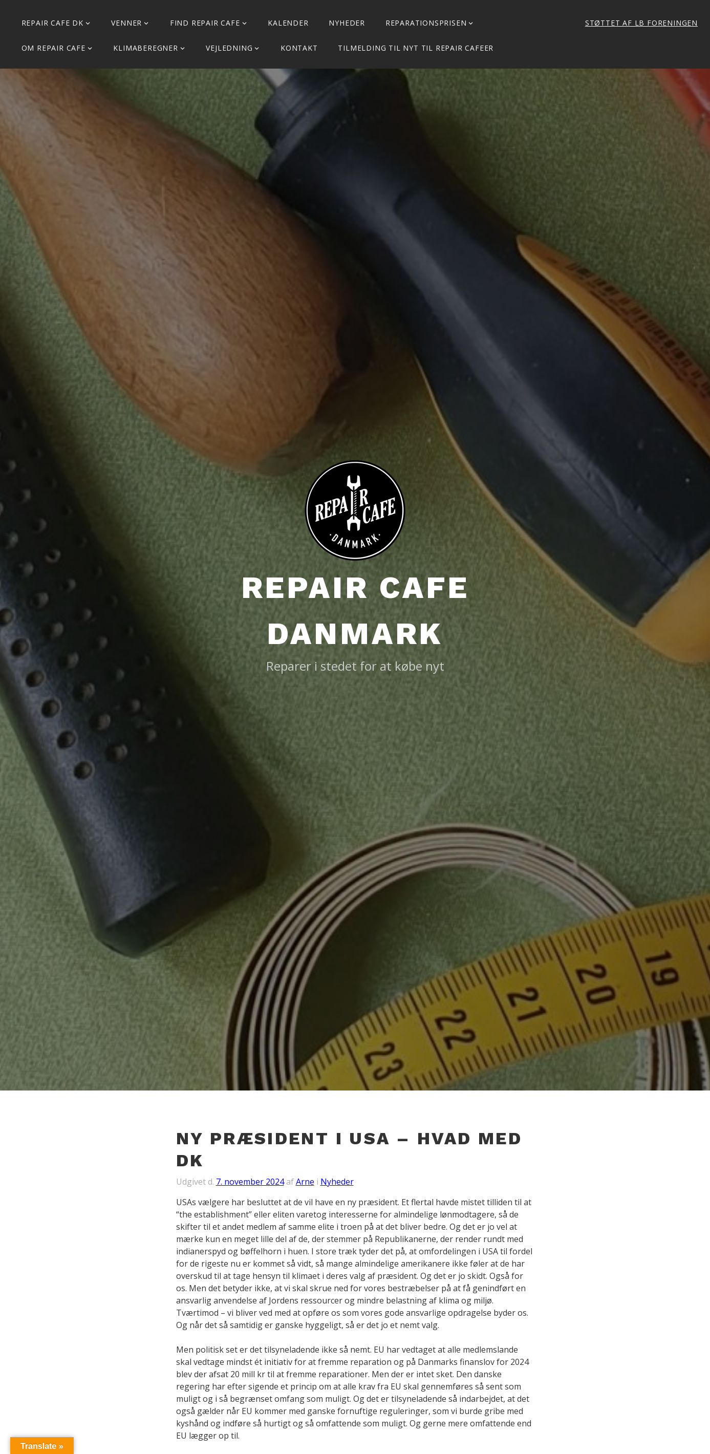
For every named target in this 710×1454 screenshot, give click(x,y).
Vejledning (229, 48)
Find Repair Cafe (205, 23)
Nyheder (347, 23)
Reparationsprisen (426, 23)
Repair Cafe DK (52, 23)
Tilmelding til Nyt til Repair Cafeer (415, 48)
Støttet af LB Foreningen (641, 23)
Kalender (288, 23)
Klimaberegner (145, 48)
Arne (305, 1181)
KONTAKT (299, 48)
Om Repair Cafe (53, 48)
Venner (126, 23)
